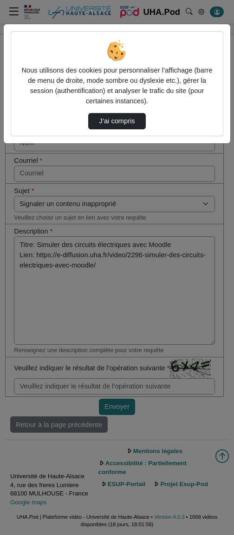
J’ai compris (117, 121)
